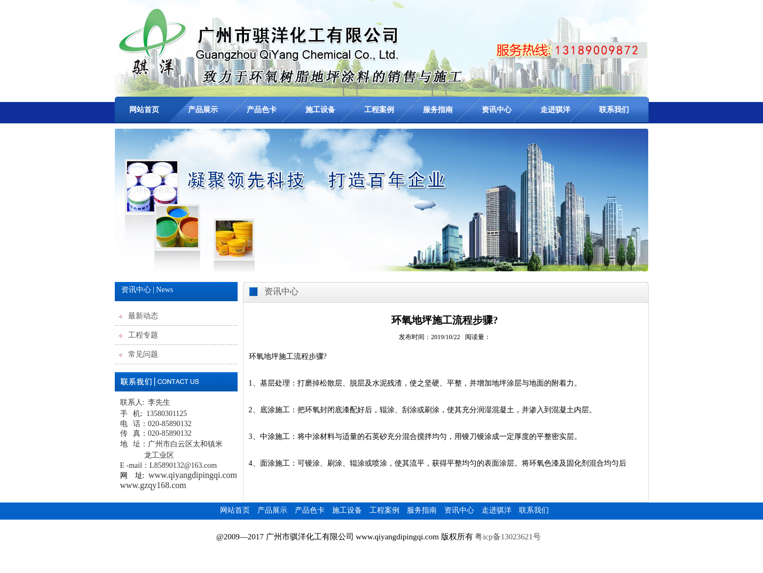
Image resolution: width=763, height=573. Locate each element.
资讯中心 (497, 110)
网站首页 (144, 110)
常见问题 (143, 354)
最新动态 (143, 316)
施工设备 (320, 110)
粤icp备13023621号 (508, 536)
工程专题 (143, 335)
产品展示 (203, 110)
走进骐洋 (555, 110)
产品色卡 (262, 110)
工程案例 (379, 110)
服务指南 (438, 110)
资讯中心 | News (147, 290)
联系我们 (614, 110)
